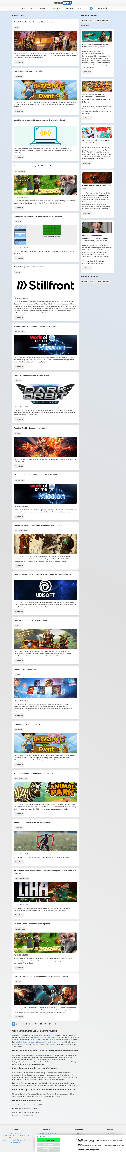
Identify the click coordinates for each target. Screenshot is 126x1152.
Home (23, 8)
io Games (69, 8)
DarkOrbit (18, 380)
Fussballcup (18, 828)
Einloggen (102, 8)
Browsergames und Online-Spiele (44, 1037)
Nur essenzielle (48, 1144)
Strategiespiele (41, 1042)
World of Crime (19, 331)
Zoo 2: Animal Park (21, 778)
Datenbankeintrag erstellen (47, 1133)
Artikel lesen (19, 62)
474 (36, 1024)
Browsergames (55, 8)
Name (79, 1133)
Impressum (110, 1133)
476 (45, 1024)
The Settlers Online (21, 530)
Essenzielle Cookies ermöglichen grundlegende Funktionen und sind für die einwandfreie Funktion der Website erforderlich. (99, 1141)
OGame (17, 674)
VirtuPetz (18, 221)
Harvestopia (18, 76)
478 (55, 1024)
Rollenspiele (32, 1042)
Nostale (17, 433)
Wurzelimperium (20, 171)
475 (40, 1024)
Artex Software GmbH (22, 878)
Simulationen (54, 1042)
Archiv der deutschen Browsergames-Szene (15, 1135)
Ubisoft (92, 20)
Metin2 (17, 27)
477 (50, 1024)
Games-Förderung (103, 20)
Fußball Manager (22, 1042)
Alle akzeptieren (48, 1140)
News (32, 8)
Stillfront (17, 272)
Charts (42, 8)
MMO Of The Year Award (15, 1138)
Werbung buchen (15, 1133)
